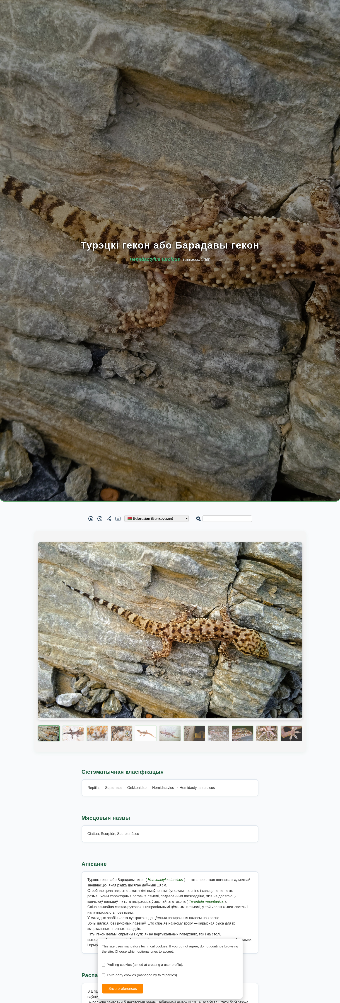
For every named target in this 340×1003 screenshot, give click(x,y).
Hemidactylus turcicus (166, 880)
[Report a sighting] (118, 518)
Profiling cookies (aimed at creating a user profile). (145, 964)
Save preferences (122, 989)
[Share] (109, 518)
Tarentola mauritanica (207, 901)
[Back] (100, 518)
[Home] (91, 518)
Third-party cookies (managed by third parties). (142, 975)
